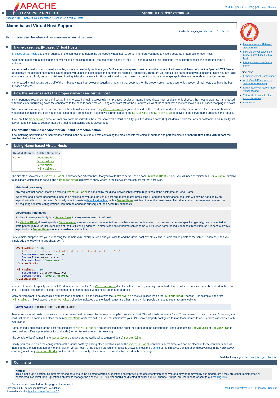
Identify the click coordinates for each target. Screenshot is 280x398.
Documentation (42, 17)
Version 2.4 (60, 17)
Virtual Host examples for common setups (257, 97)
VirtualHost (29, 222)
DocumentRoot (46, 157)
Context (155, 347)
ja (223, 31)
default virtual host (97, 200)
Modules (229, 7)
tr (234, 31)
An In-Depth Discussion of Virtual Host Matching (257, 82)
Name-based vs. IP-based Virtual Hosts (46, 47)
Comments (249, 102)
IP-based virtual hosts (24, 53)
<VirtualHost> (113, 109)
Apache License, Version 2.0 (43, 391)
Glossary (261, 7)
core (16, 157)
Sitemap (272, 7)
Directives (241, 7)
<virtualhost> (86, 328)
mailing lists (220, 377)
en (212, 31)
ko (229, 31)
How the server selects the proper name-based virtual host (258, 55)
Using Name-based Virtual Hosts (40, 146)
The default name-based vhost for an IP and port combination (56, 130)
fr (217, 31)
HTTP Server (24, 17)
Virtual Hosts (76, 17)
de (205, 31)
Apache (10, 17)
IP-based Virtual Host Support (259, 76)
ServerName (140, 113)
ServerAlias (163, 113)
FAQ (251, 7)
